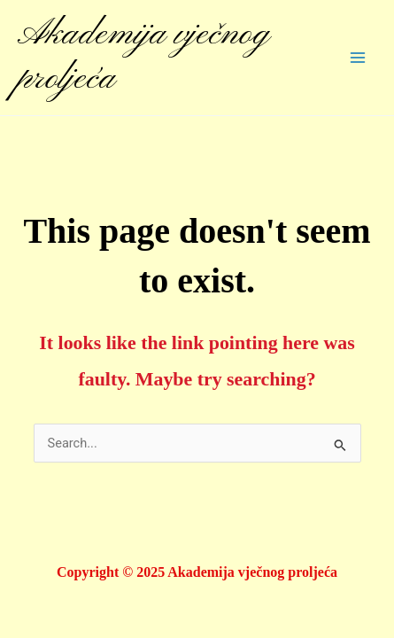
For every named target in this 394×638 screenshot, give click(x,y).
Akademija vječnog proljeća (143, 57)
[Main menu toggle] (357, 57)
